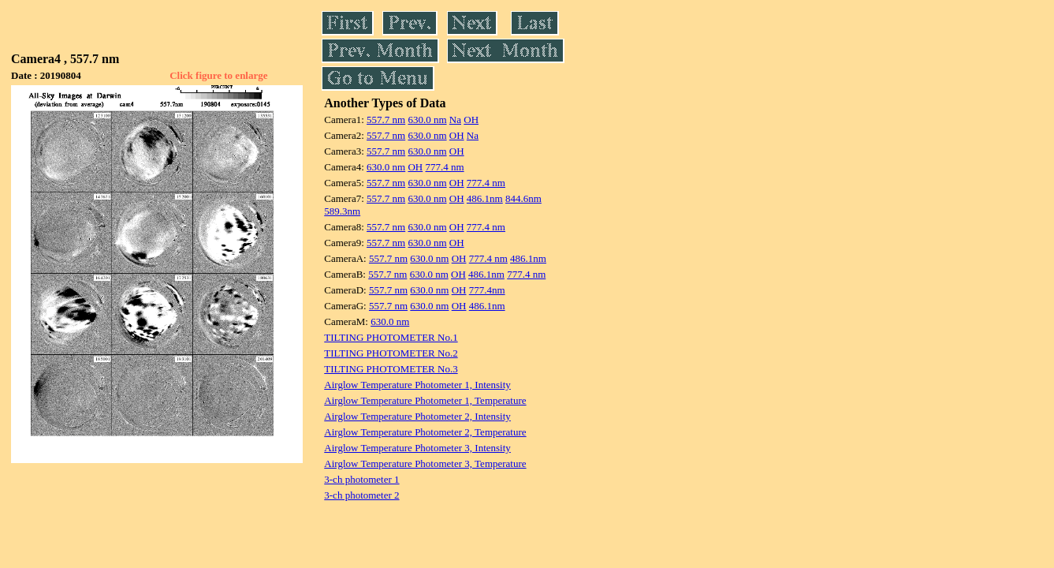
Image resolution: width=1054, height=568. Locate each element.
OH (471, 119)
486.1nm (485, 198)
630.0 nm (427, 119)
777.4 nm (444, 167)
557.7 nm (386, 119)
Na (455, 119)
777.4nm (487, 290)
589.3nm (342, 211)
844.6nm (523, 198)
